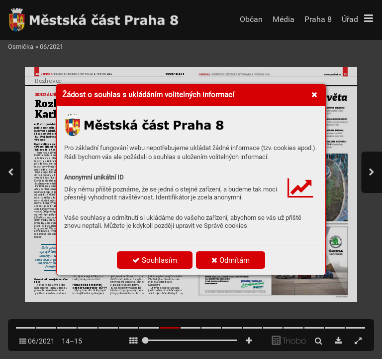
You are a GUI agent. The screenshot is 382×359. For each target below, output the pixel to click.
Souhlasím (154, 260)
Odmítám (230, 260)
